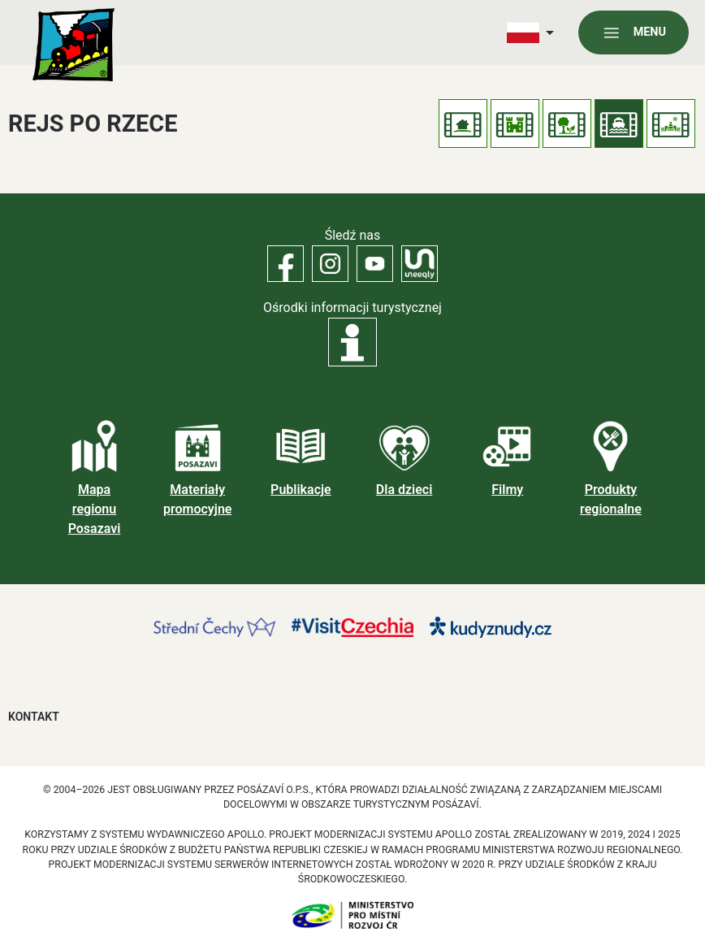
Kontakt (33, 716)
